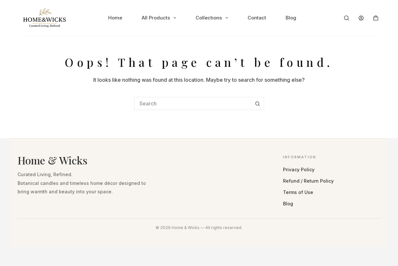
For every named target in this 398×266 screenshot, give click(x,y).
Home (115, 18)
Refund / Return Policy (308, 181)
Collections (213, 18)
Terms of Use (298, 192)
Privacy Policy (299, 169)
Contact (257, 18)
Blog (291, 18)
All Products (160, 18)
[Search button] (257, 103)
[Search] (346, 18)
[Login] (361, 18)
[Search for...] (192, 103)
